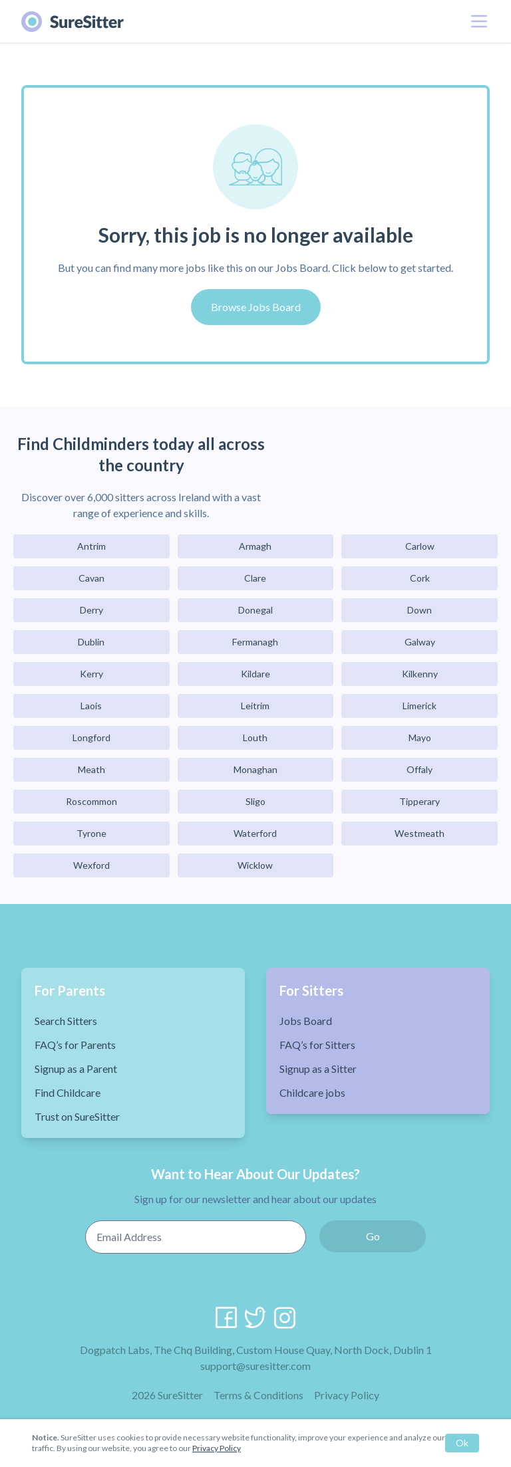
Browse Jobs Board (256, 306)
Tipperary (419, 801)
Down (419, 610)
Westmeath (419, 833)
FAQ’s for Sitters (317, 1044)
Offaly (419, 769)
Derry (91, 610)
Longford (91, 737)
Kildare (255, 673)
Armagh (255, 546)
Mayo (420, 737)
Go (373, 1236)
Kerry (91, 673)
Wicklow (255, 865)
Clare (255, 578)
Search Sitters (66, 1020)
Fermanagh (255, 641)
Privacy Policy (346, 1395)
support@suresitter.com (255, 1365)
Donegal (255, 610)
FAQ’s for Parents (75, 1044)
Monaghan (255, 769)
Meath (91, 769)
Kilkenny (420, 673)
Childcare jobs (312, 1092)
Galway (420, 641)
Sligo (255, 801)
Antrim (91, 546)
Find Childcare (67, 1092)
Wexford (91, 865)
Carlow (419, 546)
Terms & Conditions (258, 1395)
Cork (420, 578)
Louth (255, 737)
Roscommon (91, 801)
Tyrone (91, 833)
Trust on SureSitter (77, 1116)
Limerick (419, 705)
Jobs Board (305, 1020)
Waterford (255, 833)
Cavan (91, 578)
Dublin (91, 641)
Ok (462, 1442)
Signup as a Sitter (318, 1068)
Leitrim (255, 705)
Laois (91, 705)
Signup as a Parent (76, 1068)
